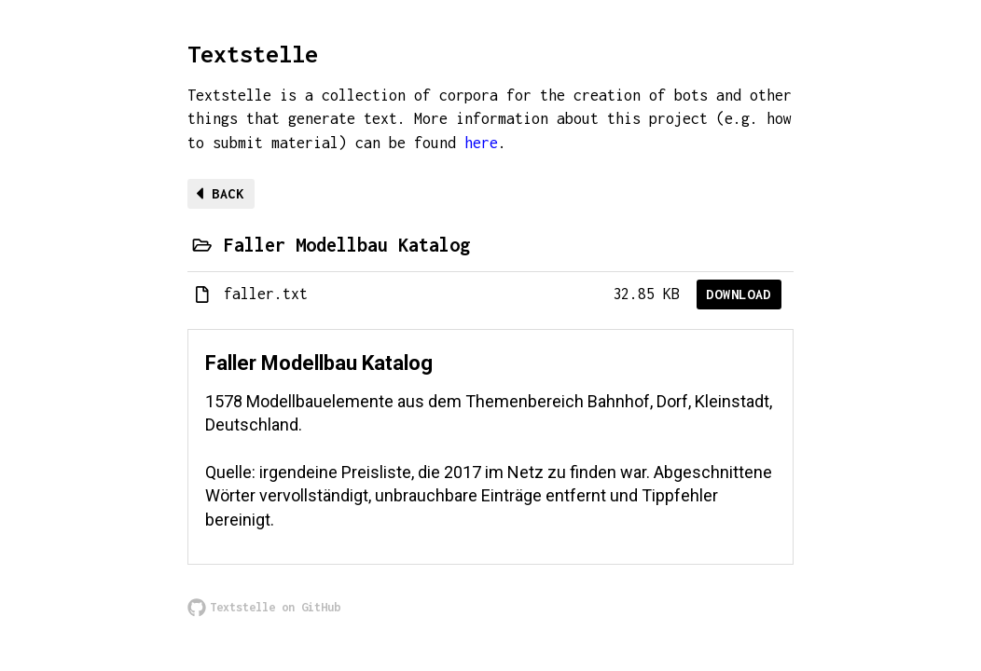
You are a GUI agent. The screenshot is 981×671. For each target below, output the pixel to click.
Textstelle (252, 53)
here (481, 142)
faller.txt (266, 293)
